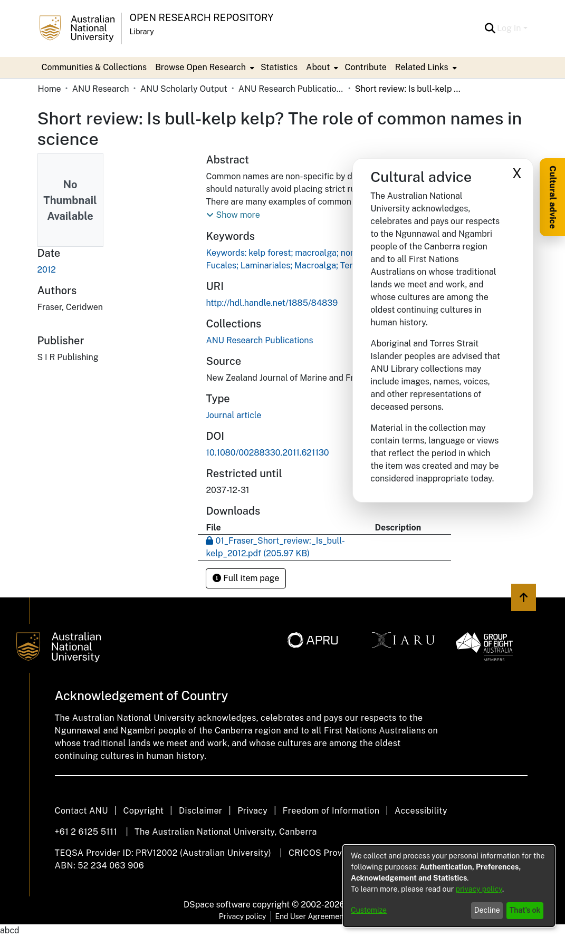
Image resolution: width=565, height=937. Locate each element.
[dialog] (448, 885)
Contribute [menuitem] (365, 67)
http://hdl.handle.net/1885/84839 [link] (272, 303)
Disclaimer (201, 811)
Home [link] (49, 89)
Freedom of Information (331, 811)
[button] (489, 28)
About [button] (318, 67)
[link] (259, 340)
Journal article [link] (233, 415)
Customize (369, 910)
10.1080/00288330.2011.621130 (267, 453)
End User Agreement (310, 916)
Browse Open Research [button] (200, 67)
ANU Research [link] (100, 89)
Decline (487, 910)
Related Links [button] (421, 67)
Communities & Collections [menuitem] (94, 67)
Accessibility (421, 811)
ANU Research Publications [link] (291, 89)
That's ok (525, 910)
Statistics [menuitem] (279, 67)
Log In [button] (510, 28)
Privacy (252, 811)
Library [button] (142, 31)
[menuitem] (203, 67)
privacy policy (479, 889)
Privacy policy (242, 916)
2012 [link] (46, 270)
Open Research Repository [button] (202, 17)
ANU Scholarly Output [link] (183, 89)
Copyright (143, 811)
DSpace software (217, 905)
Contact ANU (81, 811)
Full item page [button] (246, 578)
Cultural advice (553, 197)
